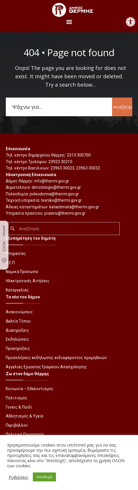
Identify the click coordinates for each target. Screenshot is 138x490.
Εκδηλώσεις (17, 339)
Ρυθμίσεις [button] (19, 477)
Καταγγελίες (17, 290)
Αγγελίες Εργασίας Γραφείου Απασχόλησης (46, 367)
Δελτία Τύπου (18, 321)
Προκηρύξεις (18, 348)
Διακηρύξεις (17, 330)
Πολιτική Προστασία (25, 434)
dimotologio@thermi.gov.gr (56, 187)
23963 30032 (88, 168)
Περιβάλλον (17, 425)
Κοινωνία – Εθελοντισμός (30, 388)
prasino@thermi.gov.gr (65, 213)
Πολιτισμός (16, 398)
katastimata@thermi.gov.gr (74, 207)
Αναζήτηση (122, 107)
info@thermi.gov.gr (51, 181)
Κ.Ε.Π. (11, 262)
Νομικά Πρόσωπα (22, 271)
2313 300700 (79, 155)
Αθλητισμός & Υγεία (24, 416)
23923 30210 (60, 161)
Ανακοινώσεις (19, 312)
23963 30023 (62, 168)
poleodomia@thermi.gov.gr (54, 194)
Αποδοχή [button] (44, 476)
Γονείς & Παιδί (19, 407)
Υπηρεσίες (16, 253)
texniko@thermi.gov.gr (61, 200)
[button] (130, 21)
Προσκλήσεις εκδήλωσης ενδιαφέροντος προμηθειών (56, 357)
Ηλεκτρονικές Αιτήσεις (28, 281)
